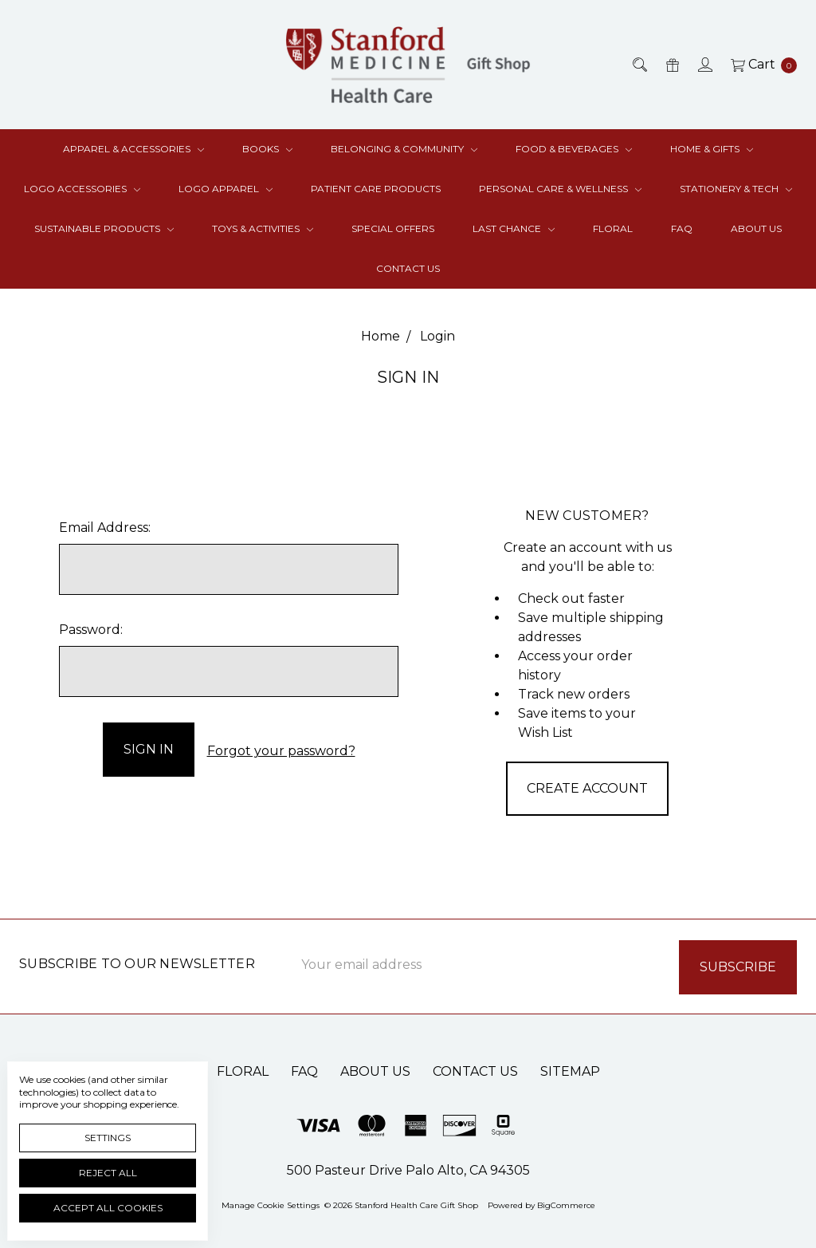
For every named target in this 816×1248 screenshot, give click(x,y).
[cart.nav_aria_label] (759, 64)
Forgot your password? (281, 749)
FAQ (681, 228)
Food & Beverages (574, 149)
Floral (613, 228)
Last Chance (514, 228)
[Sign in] (704, 64)
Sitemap (570, 1069)
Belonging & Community (404, 149)
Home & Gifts (711, 149)
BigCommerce (566, 1204)
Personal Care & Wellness (560, 189)
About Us (756, 228)
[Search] (638, 64)
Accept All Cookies (108, 1208)
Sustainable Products (104, 228)
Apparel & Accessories (133, 149)
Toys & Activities (262, 228)
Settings (107, 1138)
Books (267, 149)
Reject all (108, 1173)
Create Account (587, 788)
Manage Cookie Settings (271, 1204)
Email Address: (105, 527)
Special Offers (392, 228)
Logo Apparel (225, 189)
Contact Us (408, 268)
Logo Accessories (82, 189)
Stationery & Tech (736, 189)
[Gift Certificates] (671, 64)
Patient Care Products (376, 189)
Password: (91, 629)
